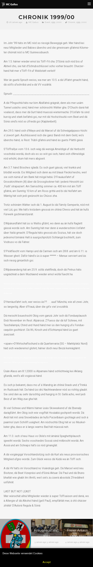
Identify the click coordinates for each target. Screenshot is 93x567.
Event (47, 22)
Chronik (71, 22)
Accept (47, 562)
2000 (59, 22)
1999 (53, 22)
